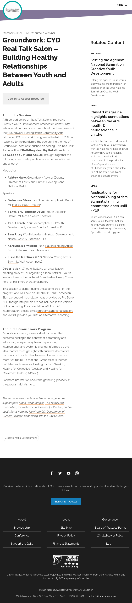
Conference (22, 535)
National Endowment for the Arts (42, 407)
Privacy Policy (66, 535)
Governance (110, 519)
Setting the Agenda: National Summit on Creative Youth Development (107, 66)
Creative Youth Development (21, 437)
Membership (22, 527)
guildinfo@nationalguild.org (102, 596)
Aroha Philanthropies (31, 403)
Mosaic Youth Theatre (26, 204)
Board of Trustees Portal (110, 527)
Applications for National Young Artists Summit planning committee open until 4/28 (109, 201)
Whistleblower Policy (110, 535)
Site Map (66, 527)
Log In (110, 543)
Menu (122, 4)
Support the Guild (22, 543)
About (22, 519)
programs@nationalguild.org (55, 310)
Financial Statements (66, 543)
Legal (66, 519)
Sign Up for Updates (66, 501)
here (31, 384)
